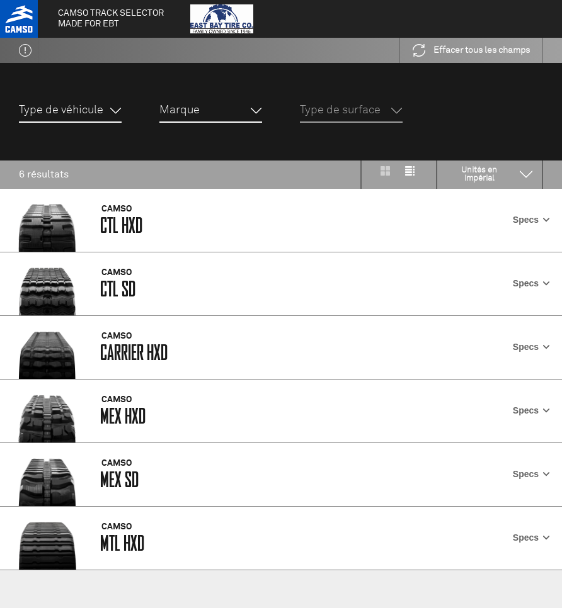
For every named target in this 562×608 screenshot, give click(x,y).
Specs (531, 220)
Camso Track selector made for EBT (111, 18)
